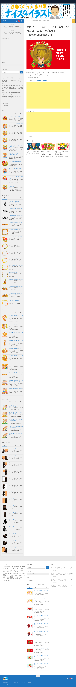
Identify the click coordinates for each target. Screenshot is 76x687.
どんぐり (10, 208)
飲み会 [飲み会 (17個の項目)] (16, 579)
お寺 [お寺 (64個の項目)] (13, 567)
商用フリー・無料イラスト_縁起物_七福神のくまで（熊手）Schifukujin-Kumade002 (16, 181)
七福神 (16, 116)
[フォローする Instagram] (21, 21)
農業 (21, 405)
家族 (9, 406)
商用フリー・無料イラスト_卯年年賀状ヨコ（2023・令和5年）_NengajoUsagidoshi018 (41, 627)
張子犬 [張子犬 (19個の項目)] (9, 575)
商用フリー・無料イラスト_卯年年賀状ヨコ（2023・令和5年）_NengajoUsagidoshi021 (41, 603)
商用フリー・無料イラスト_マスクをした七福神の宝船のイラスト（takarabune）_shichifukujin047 (16, 189)
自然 (18, 201)
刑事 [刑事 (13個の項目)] (11, 573)
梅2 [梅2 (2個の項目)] (14, 575)
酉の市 (16, 176)
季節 (14, 146)
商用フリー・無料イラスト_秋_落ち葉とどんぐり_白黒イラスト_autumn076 (15, 204)
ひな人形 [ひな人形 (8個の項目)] (12, 568)
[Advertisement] (48, 95)
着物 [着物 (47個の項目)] (20, 575)
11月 (10, 178)
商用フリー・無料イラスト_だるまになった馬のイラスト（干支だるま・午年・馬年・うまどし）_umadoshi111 (62, 575)
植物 (16, 201)
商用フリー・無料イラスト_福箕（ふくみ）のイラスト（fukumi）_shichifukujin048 (15, 164)
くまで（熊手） (11, 116)
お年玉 (10, 153)
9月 (13, 315)
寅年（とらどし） (12, 123)
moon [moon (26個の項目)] (5, 567)
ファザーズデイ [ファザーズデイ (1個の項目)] (21, 571)
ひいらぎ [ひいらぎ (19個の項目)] (7, 568)
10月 (18, 315)
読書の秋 (10, 315)
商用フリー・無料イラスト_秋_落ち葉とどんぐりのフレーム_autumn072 (15, 232)
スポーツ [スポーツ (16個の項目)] (5, 570)
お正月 (19, 145)
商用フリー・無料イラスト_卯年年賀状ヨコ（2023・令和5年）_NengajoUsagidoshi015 (41, 651)
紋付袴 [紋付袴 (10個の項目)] (8, 577)
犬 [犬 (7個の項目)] (18, 575)
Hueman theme (18, 684)
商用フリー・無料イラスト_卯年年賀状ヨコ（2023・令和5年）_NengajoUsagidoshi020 (41, 611)
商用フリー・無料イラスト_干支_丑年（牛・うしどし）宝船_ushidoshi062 (15, 172)
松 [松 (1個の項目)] (11, 575)
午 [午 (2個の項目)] (13, 573)
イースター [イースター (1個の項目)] (22, 568)
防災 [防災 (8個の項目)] (8, 579)
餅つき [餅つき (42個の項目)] (8, 580)
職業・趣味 (10, 405)
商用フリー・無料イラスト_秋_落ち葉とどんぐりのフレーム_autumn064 (15, 268)
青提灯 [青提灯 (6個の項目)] (12, 579)
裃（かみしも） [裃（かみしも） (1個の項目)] (21, 577)
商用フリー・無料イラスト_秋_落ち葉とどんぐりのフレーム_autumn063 (15, 275)
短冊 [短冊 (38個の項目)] (23, 575)
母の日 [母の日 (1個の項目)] (16, 575)
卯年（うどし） (42, 20)
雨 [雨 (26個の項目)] (10, 579)
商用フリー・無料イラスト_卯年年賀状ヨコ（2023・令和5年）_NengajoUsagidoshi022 (41, 594)
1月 (16, 145)
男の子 (19, 388)
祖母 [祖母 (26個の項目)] (4, 577)
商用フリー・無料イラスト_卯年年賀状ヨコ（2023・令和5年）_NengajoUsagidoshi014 (41, 659)
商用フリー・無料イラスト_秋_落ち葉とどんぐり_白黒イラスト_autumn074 (15, 218)
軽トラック (18, 405)
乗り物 (14, 405)
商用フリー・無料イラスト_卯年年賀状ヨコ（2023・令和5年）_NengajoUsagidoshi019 (41, 619)
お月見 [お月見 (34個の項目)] (17, 567)
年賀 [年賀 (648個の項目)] (5, 575)
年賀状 (30, 136)
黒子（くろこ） (11, 448)
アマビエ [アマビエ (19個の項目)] (17, 568)
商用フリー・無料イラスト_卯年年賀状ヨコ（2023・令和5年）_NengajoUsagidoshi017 (41, 636)
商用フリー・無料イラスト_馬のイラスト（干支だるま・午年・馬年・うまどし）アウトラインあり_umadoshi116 (62, 569)
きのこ (10, 236)
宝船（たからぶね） (12, 145)
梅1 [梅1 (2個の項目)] (12, 575)
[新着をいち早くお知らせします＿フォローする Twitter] (17, 21)
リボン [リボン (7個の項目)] (8, 573)
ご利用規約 (5, 105)
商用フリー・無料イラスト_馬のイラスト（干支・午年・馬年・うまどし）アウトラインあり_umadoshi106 (62, 581)
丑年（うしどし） (19, 168)
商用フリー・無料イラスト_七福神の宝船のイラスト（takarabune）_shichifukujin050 (16, 149)
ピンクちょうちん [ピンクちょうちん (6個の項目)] (14, 571)
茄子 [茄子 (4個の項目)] (14, 577)
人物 (15, 380)
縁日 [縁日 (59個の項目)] (11, 577)
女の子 (10, 389)
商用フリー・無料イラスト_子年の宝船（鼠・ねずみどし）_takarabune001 (16, 141)
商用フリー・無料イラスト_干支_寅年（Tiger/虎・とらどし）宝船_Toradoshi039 (15, 134)
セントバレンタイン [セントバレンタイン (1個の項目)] (11, 570)
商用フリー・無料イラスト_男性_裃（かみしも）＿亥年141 (32, 153)
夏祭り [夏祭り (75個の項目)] (19, 573)
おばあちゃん (17, 381)
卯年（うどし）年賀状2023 (32, 20)
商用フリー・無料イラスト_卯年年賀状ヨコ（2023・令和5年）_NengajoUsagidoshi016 (41, 644)
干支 (48, 20)
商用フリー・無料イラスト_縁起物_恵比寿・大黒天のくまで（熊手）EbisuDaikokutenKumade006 (16, 119)
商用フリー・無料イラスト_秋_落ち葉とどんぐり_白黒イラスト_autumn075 (15, 211)
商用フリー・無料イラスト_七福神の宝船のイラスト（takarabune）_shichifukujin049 (16, 157)
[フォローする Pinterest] (19, 21)
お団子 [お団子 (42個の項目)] (9, 567)
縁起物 (19, 116)
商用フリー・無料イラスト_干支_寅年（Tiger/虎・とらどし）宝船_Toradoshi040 (15, 126)
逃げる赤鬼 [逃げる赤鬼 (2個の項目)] (5, 578)
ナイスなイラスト (31, 38)
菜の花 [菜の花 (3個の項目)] (17, 577)
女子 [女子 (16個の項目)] (23, 573)
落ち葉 (10, 201)
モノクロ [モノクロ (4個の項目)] (5, 573)
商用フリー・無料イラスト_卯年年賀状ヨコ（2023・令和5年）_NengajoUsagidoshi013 (41, 667)
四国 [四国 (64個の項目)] (15, 573)
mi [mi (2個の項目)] (3, 566)
